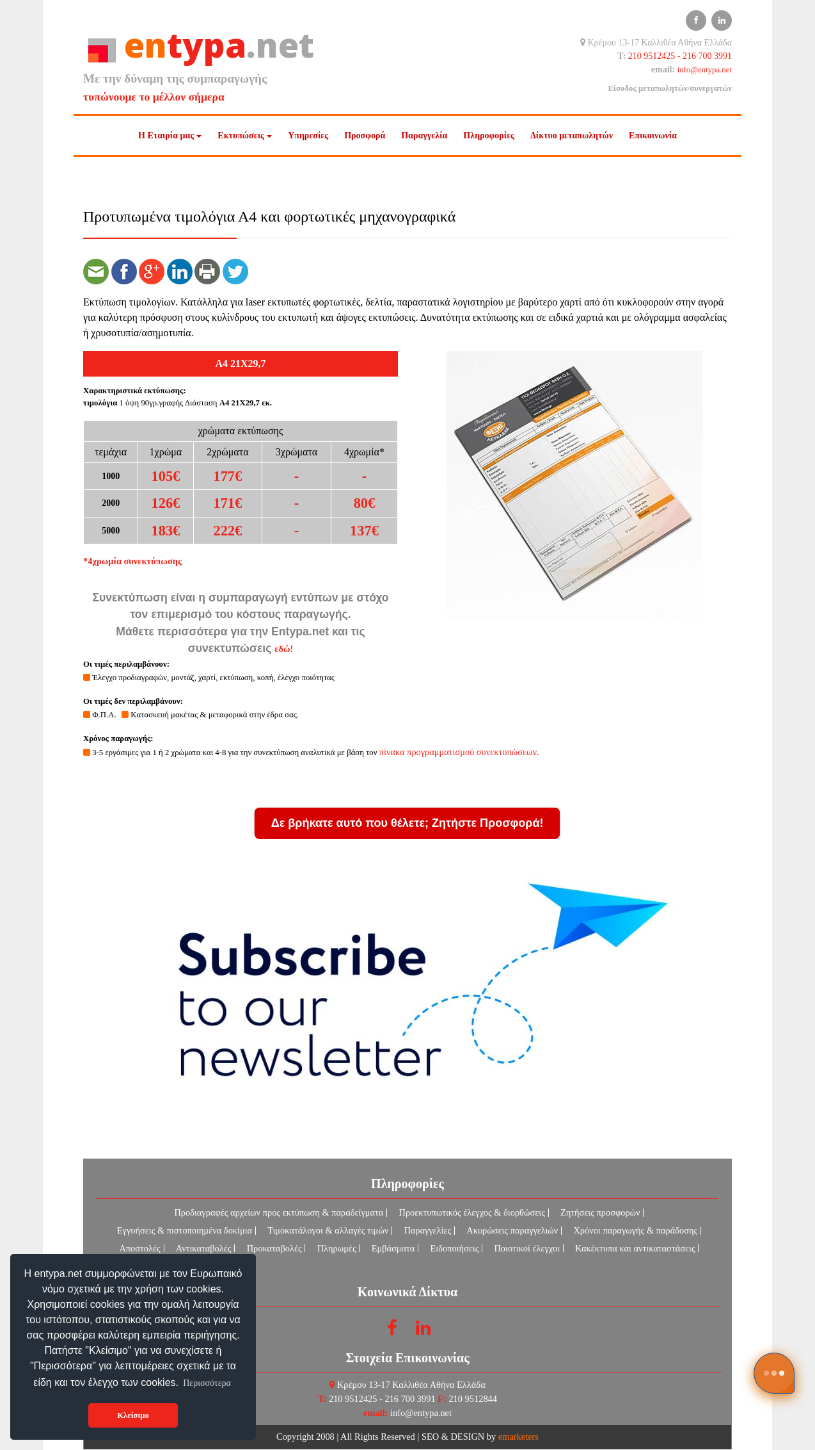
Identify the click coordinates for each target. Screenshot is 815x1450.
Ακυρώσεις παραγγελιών (512, 1230)
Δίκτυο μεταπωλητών (571, 135)
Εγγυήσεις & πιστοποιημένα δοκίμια (184, 1230)
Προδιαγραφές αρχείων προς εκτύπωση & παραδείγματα (278, 1212)
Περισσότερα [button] (207, 1383)
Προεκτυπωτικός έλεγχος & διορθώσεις (472, 1212)
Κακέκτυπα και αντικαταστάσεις (635, 1248)
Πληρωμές (336, 1248)
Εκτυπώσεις (241, 135)
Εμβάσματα (393, 1248)
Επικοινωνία (653, 135)
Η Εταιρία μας (166, 135)
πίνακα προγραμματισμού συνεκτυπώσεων (458, 752)
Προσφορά (364, 135)
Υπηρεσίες (308, 135)
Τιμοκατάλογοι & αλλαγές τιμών (327, 1230)
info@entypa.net (704, 69)
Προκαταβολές (274, 1248)
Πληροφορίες (488, 135)
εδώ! (283, 649)
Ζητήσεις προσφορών (600, 1212)
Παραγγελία (424, 135)
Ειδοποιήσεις (455, 1248)
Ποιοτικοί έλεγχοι (526, 1248)
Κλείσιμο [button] (132, 1415)
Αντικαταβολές (204, 1248)
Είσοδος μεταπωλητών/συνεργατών (670, 88)
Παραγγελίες (427, 1230)
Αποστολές (139, 1248)
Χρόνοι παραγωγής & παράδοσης (635, 1230)
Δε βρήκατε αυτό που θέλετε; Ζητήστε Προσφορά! (407, 823)
